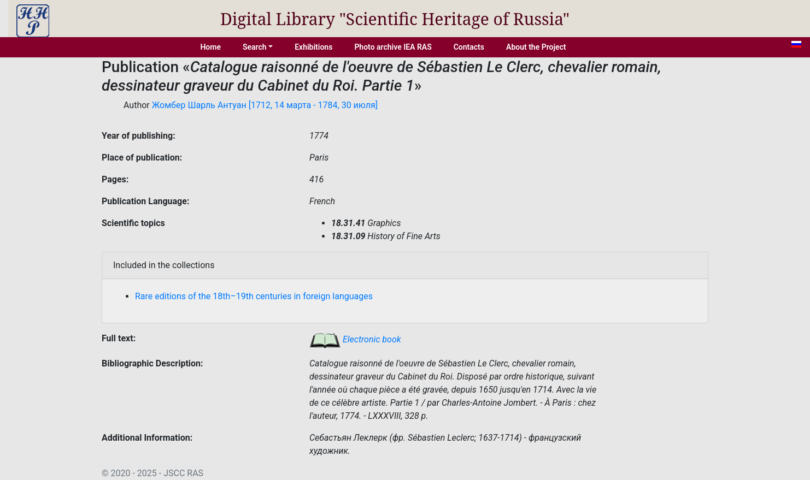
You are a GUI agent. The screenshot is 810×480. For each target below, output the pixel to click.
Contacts (469, 47)
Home (210, 47)
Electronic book (355, 339)
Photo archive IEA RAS (392, 47)
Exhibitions (313, 47)
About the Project (536, 47)
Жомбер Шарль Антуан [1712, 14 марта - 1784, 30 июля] (265, 105)
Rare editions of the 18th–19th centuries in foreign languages (254, 296)
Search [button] (255, 47)
